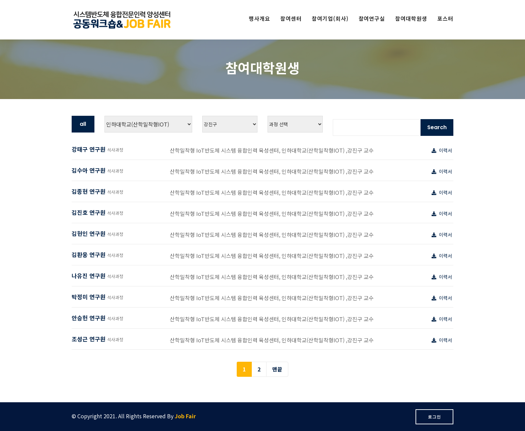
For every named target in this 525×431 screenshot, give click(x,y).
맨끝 (277, 369)
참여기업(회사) (330, 18)
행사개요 (259, 18)
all (83, 124)
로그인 (434, 417)
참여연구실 (372, 18)
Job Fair (185, 416)
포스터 (445, 18)
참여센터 (291, 18)
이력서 (442, 150)
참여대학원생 (411, 18)
